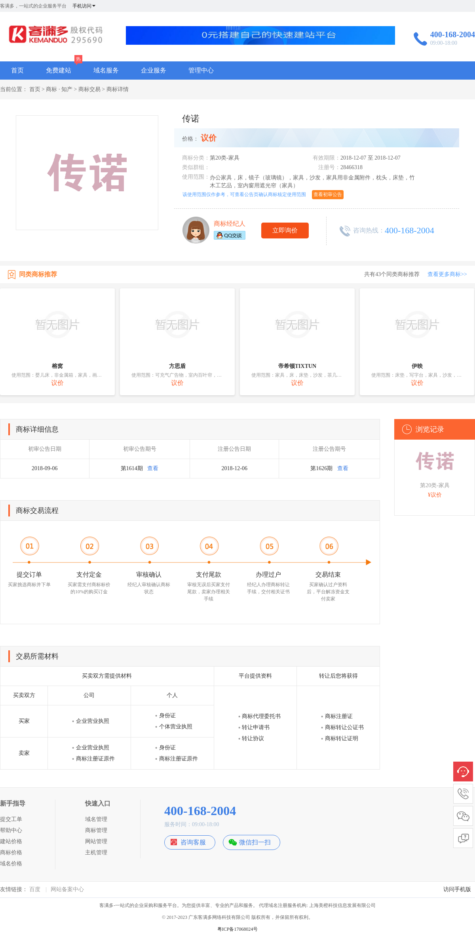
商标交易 (89, 89)
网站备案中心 (67, 889)
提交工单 (11, 819)
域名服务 (106, 70)
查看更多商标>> (447, 274)
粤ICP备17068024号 (237, 929)
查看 (152, 468)
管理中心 (201, 70)
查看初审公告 (328, 194)
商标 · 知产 (59, 89)
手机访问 (84, 6)
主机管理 (96, 852)
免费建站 (58, 70)
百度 (34, 889)
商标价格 (11, 852)
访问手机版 (457, 889)
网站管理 (96, 841)
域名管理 (96, 819)
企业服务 (153, 70)
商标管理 (96, 830)
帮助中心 (11, 830)
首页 (17, 70)
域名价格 (11, 864)
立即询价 (285, 230)
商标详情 (117, 89)
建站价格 (11, 841)
